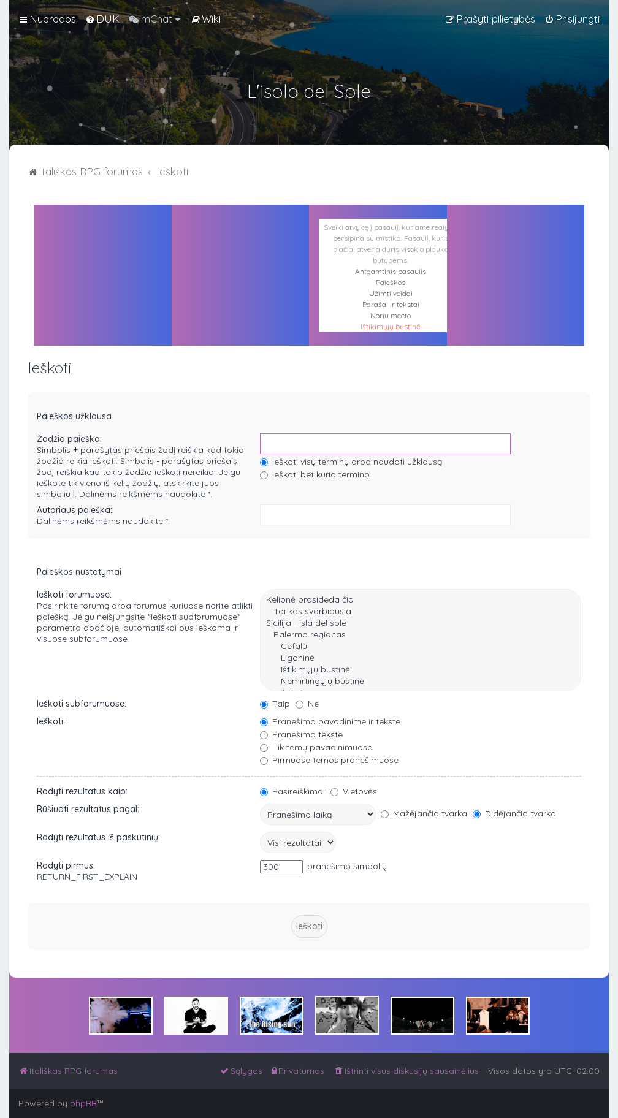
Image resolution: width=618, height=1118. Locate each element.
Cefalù (420, 646)
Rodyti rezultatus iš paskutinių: (98, 837)
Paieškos (390, 282)
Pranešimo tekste (301, 734)
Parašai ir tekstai (390, 304)
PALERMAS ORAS (240, 260)
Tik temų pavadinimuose (316, 747)
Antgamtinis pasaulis (390, 271)
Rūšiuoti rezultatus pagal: (88, 809)
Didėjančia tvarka (514, 813)
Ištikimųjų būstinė (390, 326)
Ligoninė (420, 658)
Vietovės (353, 791)
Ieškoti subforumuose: (81, 703)
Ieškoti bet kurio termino (315, 474)
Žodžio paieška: (69, 438)
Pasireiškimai (292, 791)
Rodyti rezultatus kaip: (82, 791)
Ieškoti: (51, 721)
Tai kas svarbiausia (420, 611)
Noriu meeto (390, 315)
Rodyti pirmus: (66, 865)
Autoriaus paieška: (74, 509)
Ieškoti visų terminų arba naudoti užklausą (351, 461)
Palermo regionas (420, 635)
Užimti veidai (391, 293)
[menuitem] (102, 19)
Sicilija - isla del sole (420, 623)
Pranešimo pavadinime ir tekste (330, 721)
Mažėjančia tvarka (424, 813)
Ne (307, 703)
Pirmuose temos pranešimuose (329, 760)
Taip (275, 703)
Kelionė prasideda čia (420, 600)
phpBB (83, 1103)
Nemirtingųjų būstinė (420, 681)
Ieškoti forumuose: (74, 594)
